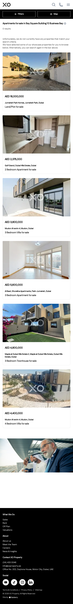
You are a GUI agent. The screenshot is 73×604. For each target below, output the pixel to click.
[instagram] (22, 582)
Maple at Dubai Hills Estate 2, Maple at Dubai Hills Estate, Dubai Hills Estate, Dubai (33, 355)
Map (54, 14)
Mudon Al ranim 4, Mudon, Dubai (19, 228)
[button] (68, 5)
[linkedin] (31, 582)
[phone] (61, 4)
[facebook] (6, 582)
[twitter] (14, 582)
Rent (5, 523)
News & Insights (10, 551)
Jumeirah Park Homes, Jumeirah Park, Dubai (24, 102)
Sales (5, 519)
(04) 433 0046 (9, 562)
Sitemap (38, 590)
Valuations (7, 530)
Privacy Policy (26, 590)
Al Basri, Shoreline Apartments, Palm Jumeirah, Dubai (28, 291)
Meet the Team (10, 544)
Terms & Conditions (10, 590)
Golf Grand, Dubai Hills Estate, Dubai (20, 165)
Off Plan (6, 526)
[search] (54, 4)
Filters (19, 14)
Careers (6, 547)
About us (7, 541)
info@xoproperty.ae (12, 566)
